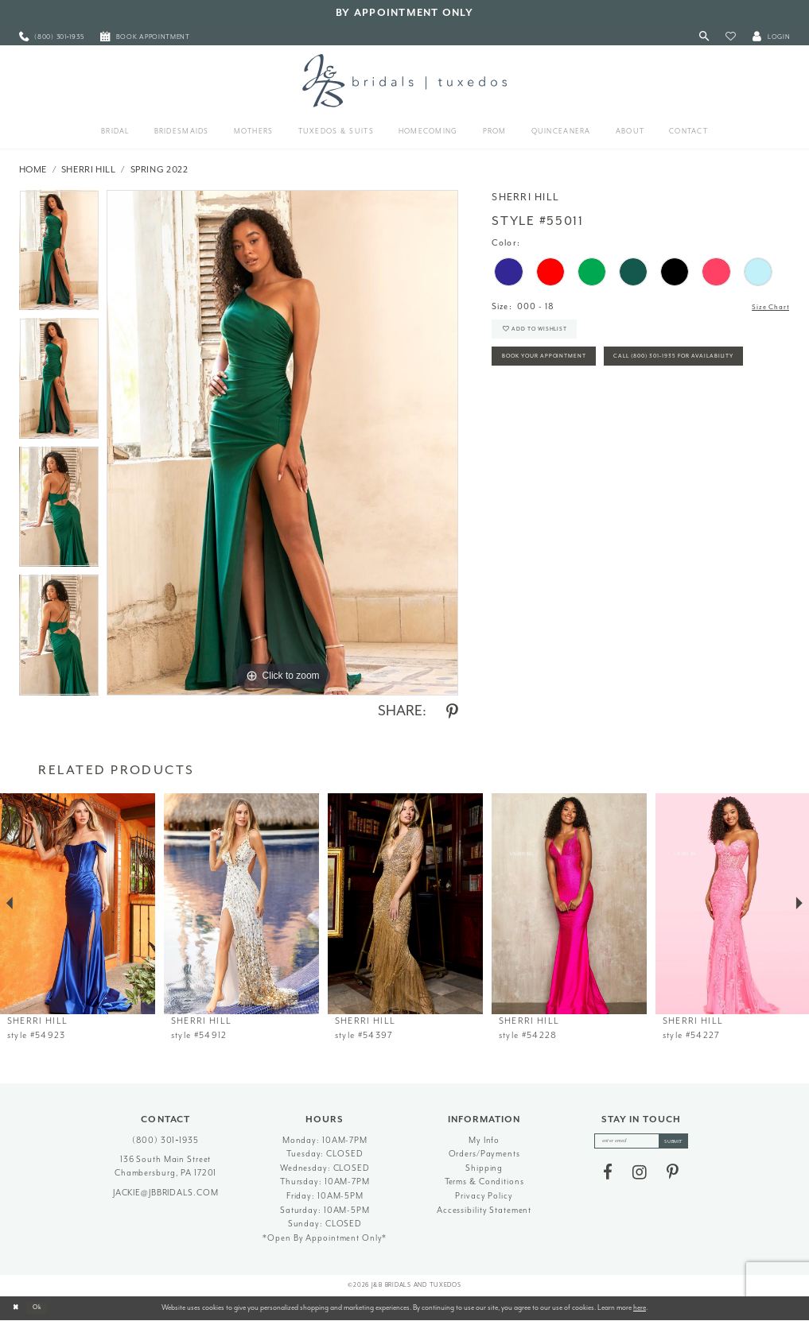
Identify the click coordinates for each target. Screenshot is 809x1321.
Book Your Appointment (557, 368)
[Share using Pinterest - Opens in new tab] (452, 712)
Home (33, 170)
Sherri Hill (88, 170)
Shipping (484, 1168)
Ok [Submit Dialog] (43, 1307)
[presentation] (77, 904)
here (639, 1307)
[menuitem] (50, 37)
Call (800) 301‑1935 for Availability (580, 401)
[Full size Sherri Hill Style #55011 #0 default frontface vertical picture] (282, 443)
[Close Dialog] (17, 1308)
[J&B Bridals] (404, 80)
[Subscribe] (681, 1142)
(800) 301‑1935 (165, 1140)
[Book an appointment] (145, 37)
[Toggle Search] (703, 37)
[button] (731, 37)
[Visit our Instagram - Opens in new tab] (639, 1176)
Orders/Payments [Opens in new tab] (484, 1154)
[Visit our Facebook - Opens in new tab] (608, 1176)
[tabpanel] (59, 254)
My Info (484, 1140)
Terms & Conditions (484, 1181)
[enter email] (640, 1142)
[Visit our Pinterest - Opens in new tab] (673, 1176)
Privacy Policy (483, 1196)
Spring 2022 (159, 170)
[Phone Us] (50, 37)
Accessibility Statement (484, 1210)
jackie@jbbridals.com (166, 1192)
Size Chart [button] (766, 307)
